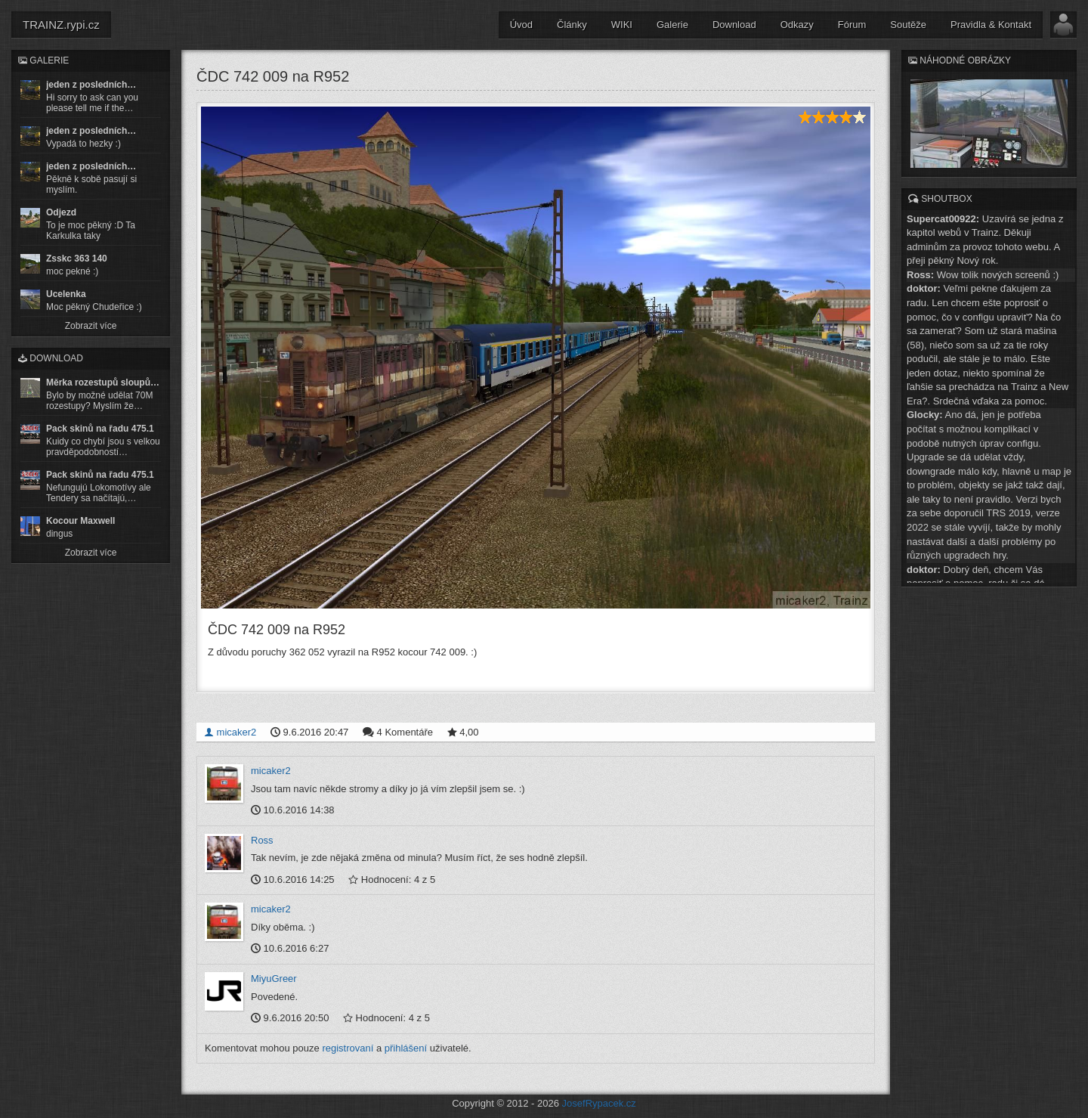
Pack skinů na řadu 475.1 (100, 428)
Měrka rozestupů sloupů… (102, 382)
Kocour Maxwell (80, 521)
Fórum (852, 24)
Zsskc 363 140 (76, 258)
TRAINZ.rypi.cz (61, 24)
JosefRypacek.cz (599, 1103)
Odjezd (61, 212)
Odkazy (797, 24)
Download (734, 24)
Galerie (672, 24)
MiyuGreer (274, 978)
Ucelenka (66, 294)
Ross (262, 840)
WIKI (621, 24)
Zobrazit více (91, 325)
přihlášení (406, 1048)
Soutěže (908, 24)
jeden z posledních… (91, 84)
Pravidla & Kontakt (990, 24)
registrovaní (347, 1048)
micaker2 (230, 732)
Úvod (521, 24)
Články (572, 24)
